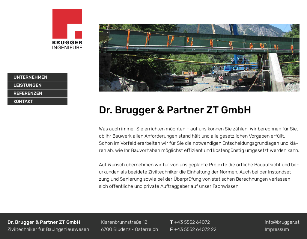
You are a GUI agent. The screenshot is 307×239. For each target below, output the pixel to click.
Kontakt (23, 101)
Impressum (277, 229)
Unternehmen (30, 77)
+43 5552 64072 (192, 222)
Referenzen (27, 93)
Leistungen (27, 85)
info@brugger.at (282, 222)
